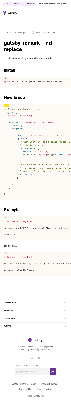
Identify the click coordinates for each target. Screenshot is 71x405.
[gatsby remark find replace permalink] (2, 43)
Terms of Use (25, 389)
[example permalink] (2, 210)
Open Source (35, 303)
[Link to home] (10, 13)
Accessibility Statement (24, 384)
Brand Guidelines (49, 384)
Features (35, 311)
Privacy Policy (44, 389)
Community (35, 318)
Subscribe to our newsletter (26, 366)
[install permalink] (2, 70)
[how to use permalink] (2, 97)
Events (35, 326)
